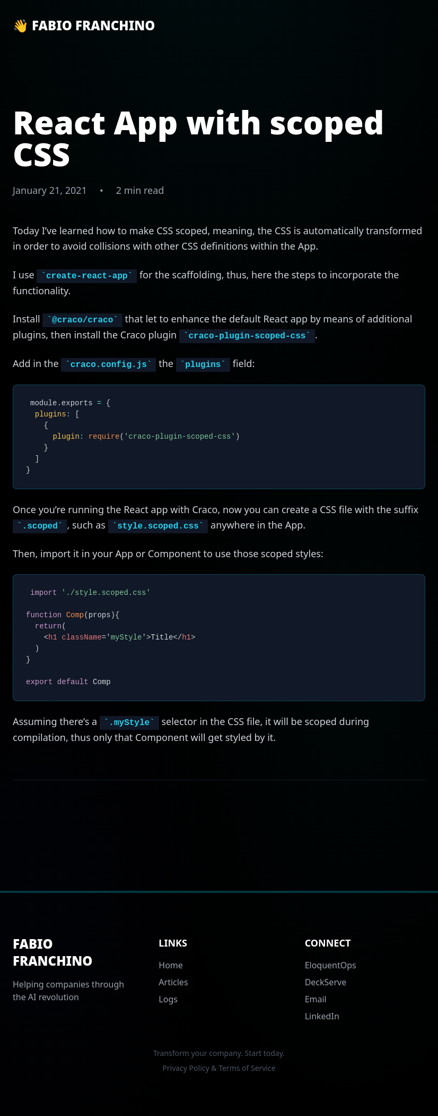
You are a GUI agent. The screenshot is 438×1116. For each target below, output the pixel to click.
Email (316, 999)
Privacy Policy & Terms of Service (218, 1068)
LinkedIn (322, 1016)
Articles (173, 982)
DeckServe (326, 982)
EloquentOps (330, 965)
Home (171, 965)
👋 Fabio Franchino (84, 25)
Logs (168, 999)
